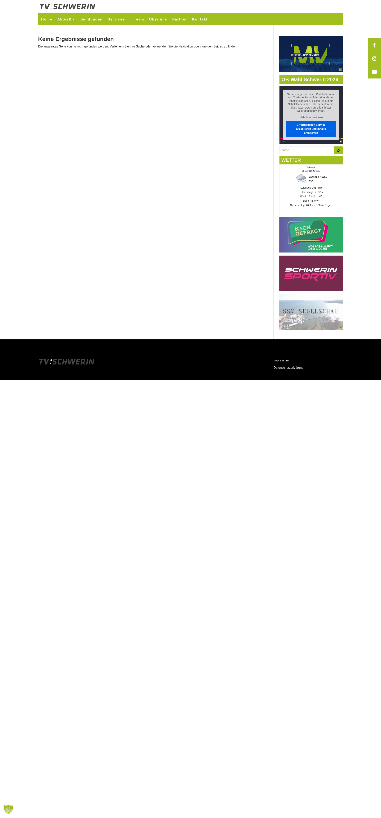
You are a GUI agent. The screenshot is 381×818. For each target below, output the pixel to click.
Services (116, 19)
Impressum (281, 360)
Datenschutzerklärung (288, 367)
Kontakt (200, 19)
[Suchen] (338, 150)
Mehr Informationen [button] (311, 117)
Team (139, 19)
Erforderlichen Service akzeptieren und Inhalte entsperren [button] (311, 128)
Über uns (158, 19)
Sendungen (91, 19)
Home (46, 19)
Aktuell (64, 19)
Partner (179, 19)
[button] (8, 809)
